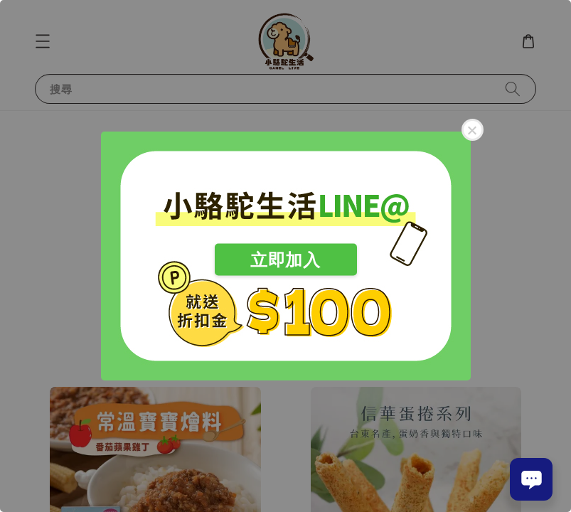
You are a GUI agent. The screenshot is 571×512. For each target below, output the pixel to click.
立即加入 (285, 260)
